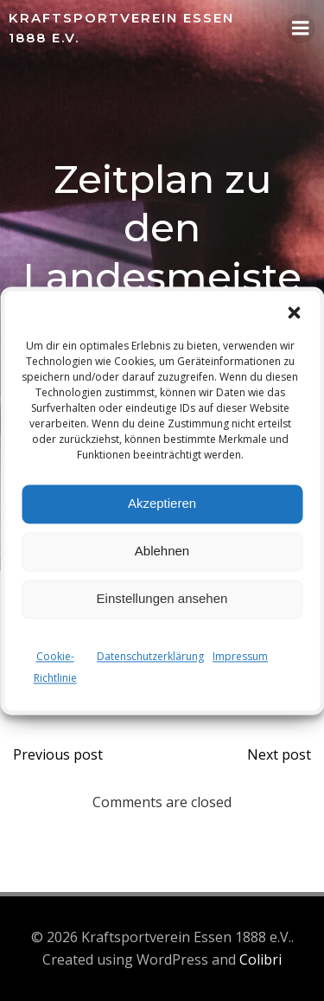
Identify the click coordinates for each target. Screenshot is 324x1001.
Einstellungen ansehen (162, 598)
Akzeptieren (162, 503)
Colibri (260, 959)
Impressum (240, 656)
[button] (293, 312)
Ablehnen (162, 550)
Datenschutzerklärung (150, 656)
